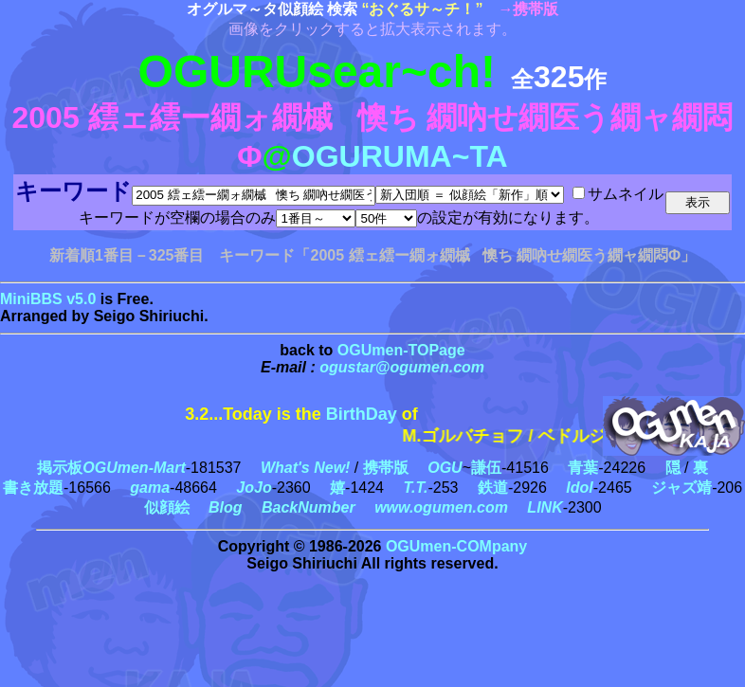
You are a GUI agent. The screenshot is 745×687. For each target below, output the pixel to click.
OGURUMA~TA (400, 156)
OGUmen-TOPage (401, 350)
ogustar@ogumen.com (401, 367)
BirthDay (361, 414)
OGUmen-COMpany (456, 546)
